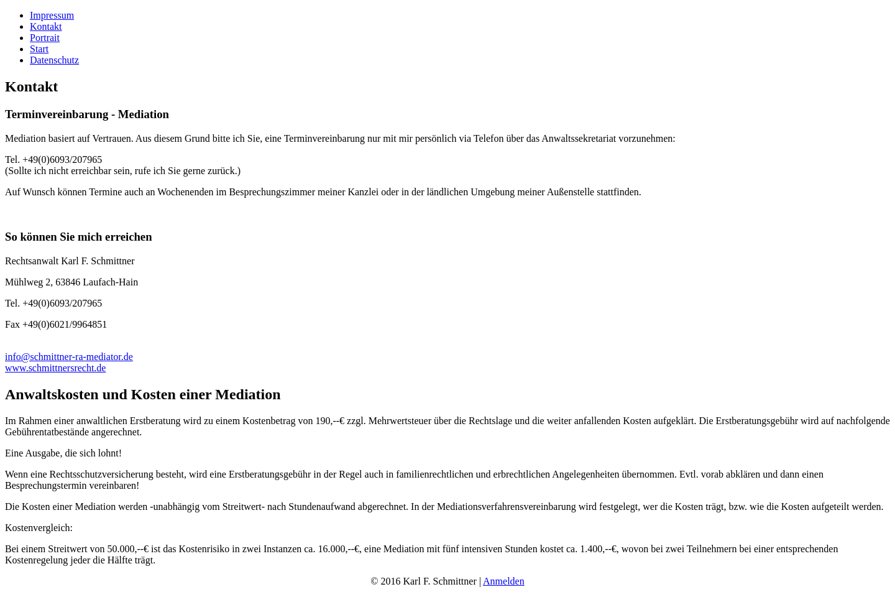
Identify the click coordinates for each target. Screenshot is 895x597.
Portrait (45, 37)
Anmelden (504, 581)
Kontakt (46, 26)
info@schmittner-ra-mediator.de (69, 356)
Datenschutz (54, 60)
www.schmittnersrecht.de (55, 368)
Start (39, 49)
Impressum (52, 15)
